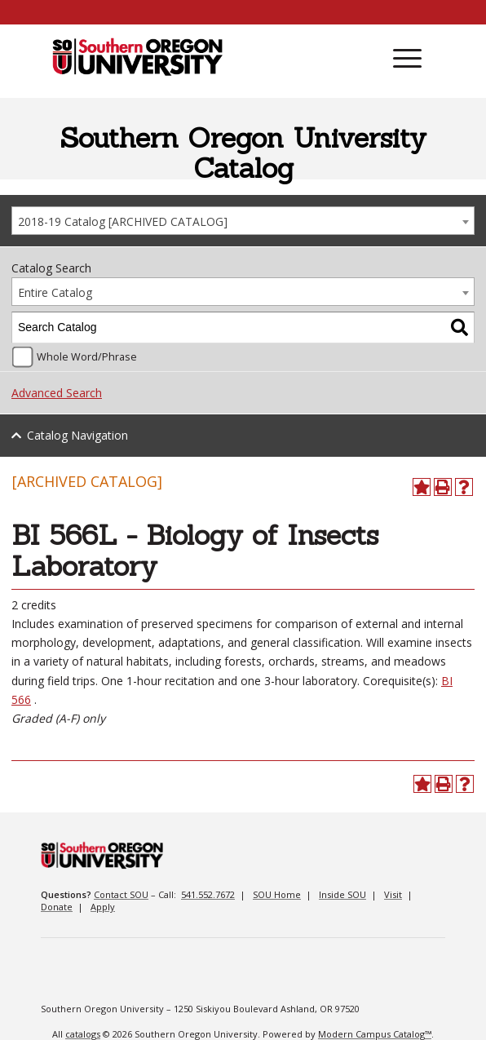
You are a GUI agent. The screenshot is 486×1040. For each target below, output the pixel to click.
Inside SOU (342, 894)
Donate (57, 907)
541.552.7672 (208, 894)
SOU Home (277, 894)
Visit (393, 894)
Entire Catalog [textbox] (55, 292)
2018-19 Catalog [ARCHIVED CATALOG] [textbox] (123, 221)
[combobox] (243, 220)
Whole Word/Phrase (87, 357)
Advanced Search (56, 393)
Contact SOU (121, 894)
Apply (103, 907)
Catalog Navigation (77, 435)
